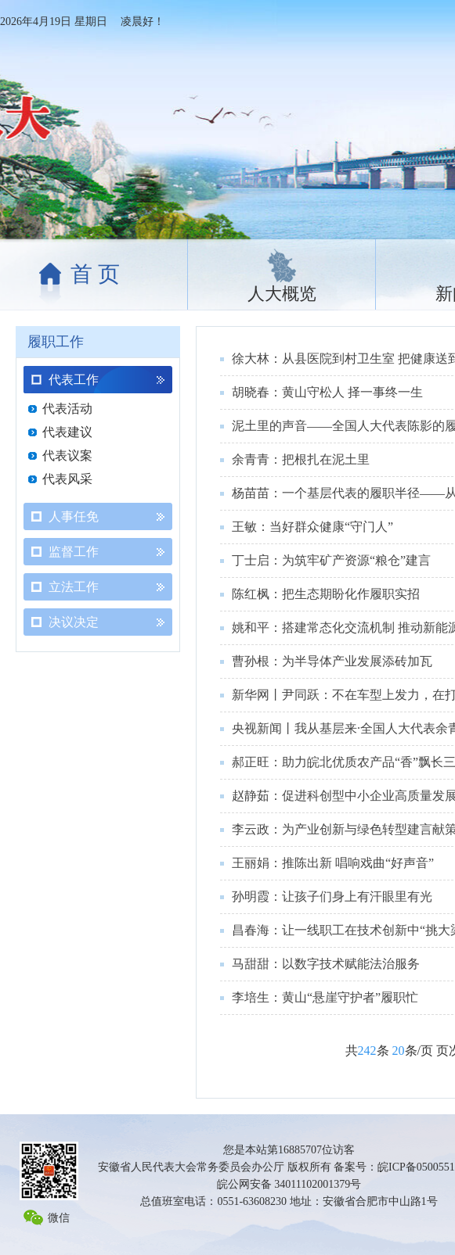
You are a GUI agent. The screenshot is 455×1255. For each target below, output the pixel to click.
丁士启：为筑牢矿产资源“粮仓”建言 (331, 560)
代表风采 (67, 479)
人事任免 (74, 516)
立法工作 (74, 586)
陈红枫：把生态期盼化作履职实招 (326, 594)
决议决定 (74, 622)
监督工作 (74, 551)
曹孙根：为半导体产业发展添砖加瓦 (332, 661)
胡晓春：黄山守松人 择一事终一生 (327, 392)
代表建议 (67, 432)
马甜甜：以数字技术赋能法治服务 (326, 963)
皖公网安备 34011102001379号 (289, 1184)
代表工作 (74, 379)
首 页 (95, 274)
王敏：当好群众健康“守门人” (312, 526)
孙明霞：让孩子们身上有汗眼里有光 (332, 896)
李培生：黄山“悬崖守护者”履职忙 (325, 997)
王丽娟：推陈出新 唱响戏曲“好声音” (333, 863)
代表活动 (67, 408)
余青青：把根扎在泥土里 (301, 459)
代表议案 (67, 455)
